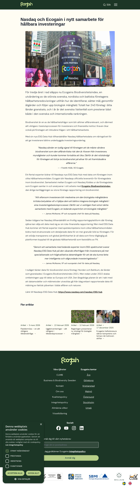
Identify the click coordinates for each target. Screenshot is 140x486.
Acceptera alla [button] (15, 473)
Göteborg (88, 380)
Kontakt (60, 385)
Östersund (88, 396)
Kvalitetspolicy (59, 396)
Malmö (88, 391)
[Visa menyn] (115, 5)
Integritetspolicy (59, 402)
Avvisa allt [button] (33, 473)
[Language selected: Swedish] (128, 483)
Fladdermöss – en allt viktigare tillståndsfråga (30, 331)
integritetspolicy (77, 451)
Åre (88, 374)
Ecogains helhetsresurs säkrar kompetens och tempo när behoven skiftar (106, 335)
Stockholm (88, 402)
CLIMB (59, 374)
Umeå (89, 407)
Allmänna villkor (60, 407)
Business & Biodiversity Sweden (60, 380)
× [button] (41, 424)
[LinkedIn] (81, 428)
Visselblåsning (59, 413)
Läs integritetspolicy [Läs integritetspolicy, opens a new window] (14, 445)
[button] (23, 479)
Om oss (60, 391)
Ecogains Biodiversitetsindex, (96, 186)
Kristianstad (89, 385)
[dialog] (23, 452)
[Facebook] (58, 428)
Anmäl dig (70, 457)
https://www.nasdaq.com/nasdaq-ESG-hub (80, 292)
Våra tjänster (59, 369)
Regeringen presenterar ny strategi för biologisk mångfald (81, 331)
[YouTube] (66, 428)
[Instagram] (74, 428)
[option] (131, 483)
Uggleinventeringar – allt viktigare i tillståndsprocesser (56, 331)
